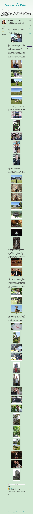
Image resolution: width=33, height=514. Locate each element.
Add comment (9, 494)
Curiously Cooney (14, 5)
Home (16, 511)
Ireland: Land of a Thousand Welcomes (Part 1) (30, 32)
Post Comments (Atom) (13, 512)
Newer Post (9, 511)
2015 (28, 22)
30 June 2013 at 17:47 (14, 488)
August (29, 25)
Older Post (24, 511)
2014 (28, 23)
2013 (28, 24)
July (29, 26)
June (29, 27)
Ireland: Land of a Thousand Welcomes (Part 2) (30, 29)
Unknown (10, 488)
